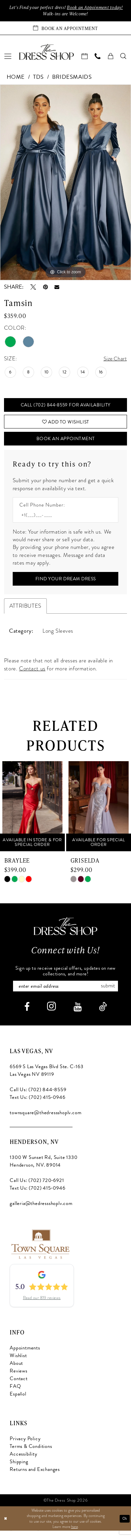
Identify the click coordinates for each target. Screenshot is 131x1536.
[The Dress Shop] (65, 931)
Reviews (18, 1376)
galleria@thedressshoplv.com (41, 1208)
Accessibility (23, 1459)
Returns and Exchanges (35, 1474)
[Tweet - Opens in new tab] (33, 288)
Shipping (19, 1466)
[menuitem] (8, 57)
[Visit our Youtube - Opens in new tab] (78, 1012)
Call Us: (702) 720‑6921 (37, 1185)
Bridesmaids (72, 77)
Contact (19, 1384)
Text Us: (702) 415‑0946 (37, 1102)
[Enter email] (65, 991)
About (16, 1368)
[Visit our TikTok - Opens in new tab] (103, 1012)
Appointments (25, 1353)
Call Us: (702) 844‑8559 (38, 1094)
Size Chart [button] (114, 359)
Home (16, 77)
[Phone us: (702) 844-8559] (97, 57)
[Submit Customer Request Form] (65, 583)
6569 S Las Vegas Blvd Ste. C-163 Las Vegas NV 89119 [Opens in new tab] (46, 1075)
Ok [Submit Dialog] (124, 1524)
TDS (38, 77)
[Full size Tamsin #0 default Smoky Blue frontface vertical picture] (65, 183)
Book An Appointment (66, 441)
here (74, 1532)
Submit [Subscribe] (110, 990)
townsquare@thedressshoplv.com (45, 1117)
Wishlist (18, 1360)
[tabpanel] (65, 183)
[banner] (46, 52)
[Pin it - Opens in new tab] (45, 288)
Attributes (25, 610)
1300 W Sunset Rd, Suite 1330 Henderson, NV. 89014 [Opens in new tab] (43, 1166)
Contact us (32, 673)
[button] (8, 57)
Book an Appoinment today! (97, 7)
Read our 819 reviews (42, 1303)
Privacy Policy (25, 1443)
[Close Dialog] (5, 1524)
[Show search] (123, 57)
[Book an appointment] (65, 28)
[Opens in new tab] (40, 1248)
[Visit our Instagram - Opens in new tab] (51, 1011)
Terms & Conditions (31, 1451)
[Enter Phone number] (62, 519)
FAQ (15, 1391)
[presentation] (32, 811)
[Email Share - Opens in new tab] (56, 288)
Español (18, 1399)
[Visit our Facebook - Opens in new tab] (27, 1012)
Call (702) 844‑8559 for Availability (65, 406)
